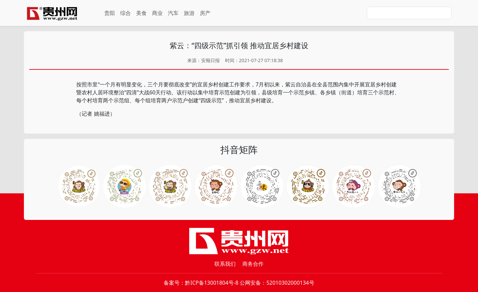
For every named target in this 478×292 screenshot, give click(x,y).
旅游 (189, 13)
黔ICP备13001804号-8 (211, 282)
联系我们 (225, 263)
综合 (125, 13)
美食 (141, 13)
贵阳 (109, 13)
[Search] (409, 13)
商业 (157, 13)
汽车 (173, 13)
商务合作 (253, 263)
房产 (205, 13)
